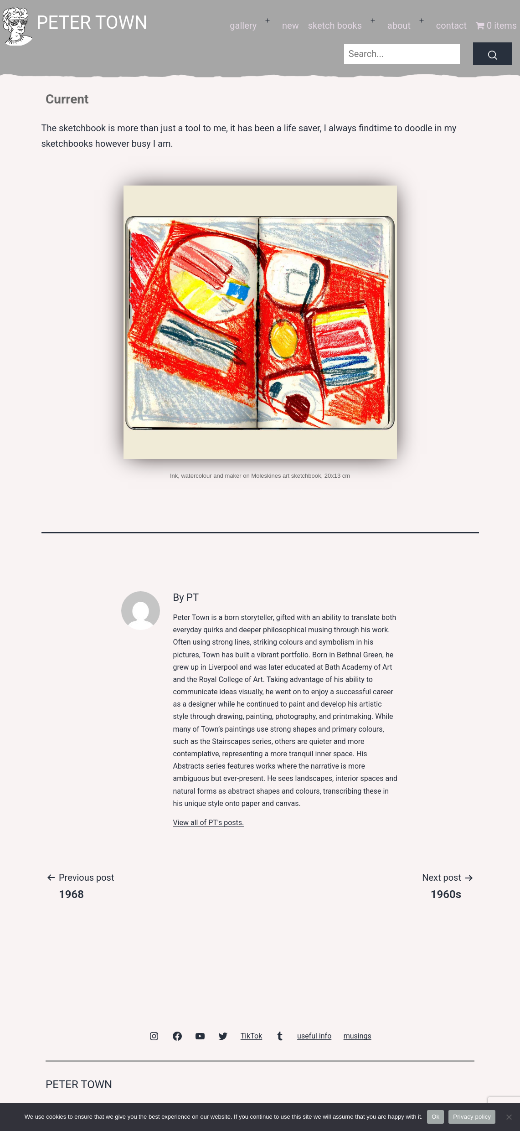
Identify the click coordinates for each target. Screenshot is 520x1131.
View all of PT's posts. (208, 822)
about (399, 25)
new (290, 25)
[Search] (492, 53)
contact (451, 25)
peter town (92, 22)
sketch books (335, 25)
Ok (435, 1116)
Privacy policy (472, 1116)
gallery (243, 25)
